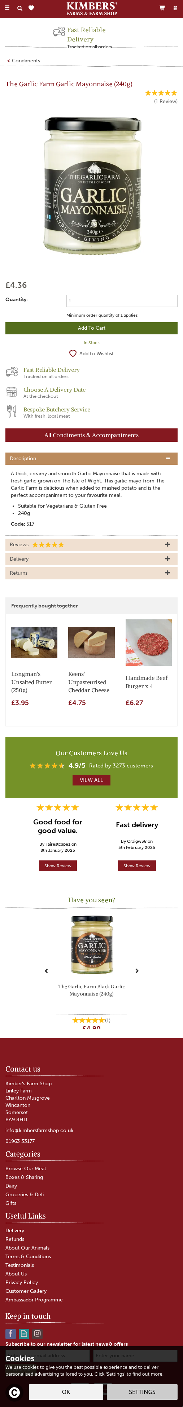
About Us (16, 1274)
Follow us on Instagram (37, 1333)
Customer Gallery (26, 1291)
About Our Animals (27, 1248)
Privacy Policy (21, 1282)
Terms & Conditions (28, 1257)
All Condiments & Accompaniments (91, 434)
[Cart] (162, 7)
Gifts (10, 1203)
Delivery (14, 1231)
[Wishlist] (33, 8)
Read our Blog (24, 1333)
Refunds (14, 1239)
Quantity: (16, 300)
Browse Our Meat (25, 1169)
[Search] (19, 8)
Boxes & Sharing (24, 1177)
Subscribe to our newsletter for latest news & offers (66, 1344)
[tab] (91, 459)
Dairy (11, 1186)
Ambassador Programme (34, 1300)
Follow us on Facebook (10, 1333)
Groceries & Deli (24, 1195)
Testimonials (19, 1265)
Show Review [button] (57, 865)
